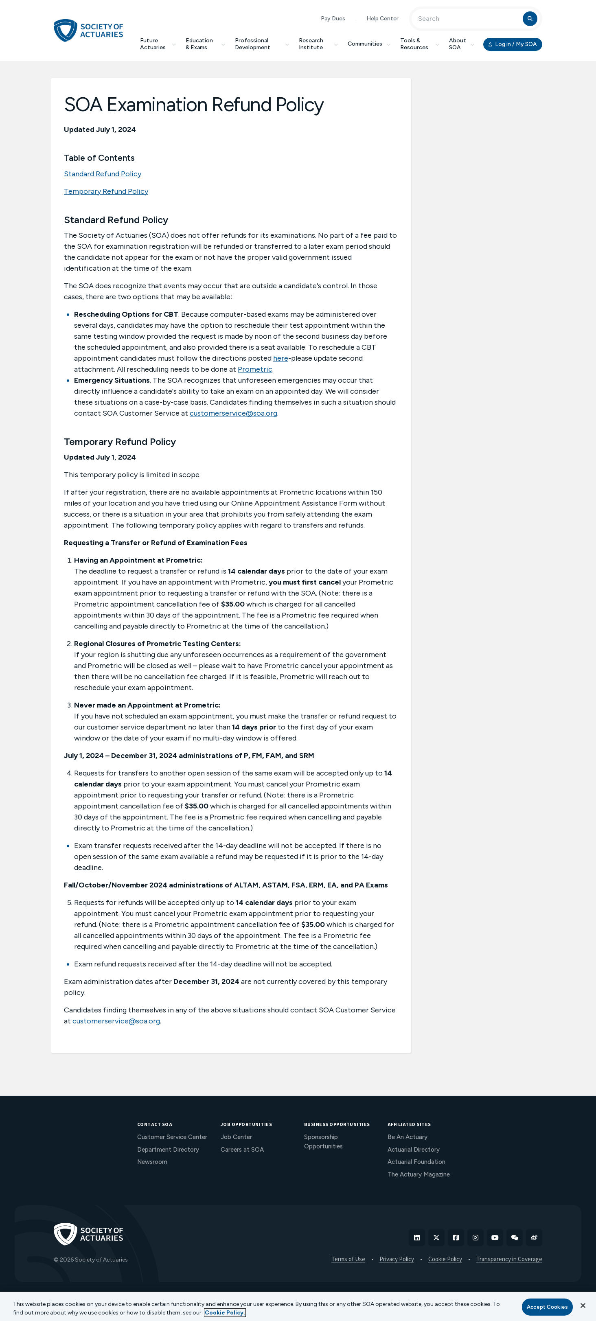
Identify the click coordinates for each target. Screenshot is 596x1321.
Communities (369, 43)
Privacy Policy (396, 1259)
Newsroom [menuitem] (152, 1161)
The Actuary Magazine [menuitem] (419, 1174)
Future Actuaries (158, 44)
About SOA (461, 44)
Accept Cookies (547, 1307)
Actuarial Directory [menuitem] (414, 1149)
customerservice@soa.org (233, 413)
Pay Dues (333, 18)
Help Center (382, 18)
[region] (298, 1306)
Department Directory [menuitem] (168, 1149)
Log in (513, 44)
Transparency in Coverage (509, 1259)
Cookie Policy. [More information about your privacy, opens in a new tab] (225, 1312)
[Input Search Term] (468, 18)
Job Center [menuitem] (236, 1137)
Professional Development (262, 44)
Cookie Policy (445, 1259)
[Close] (583, 1305)
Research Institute (318, 44)
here (280, 358)
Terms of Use (348, 1259)
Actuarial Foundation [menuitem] (416, 1161)
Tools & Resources (419, 44)
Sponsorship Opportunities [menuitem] (323, 1141)
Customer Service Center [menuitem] (172, 1137)
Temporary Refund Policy (106, 191)
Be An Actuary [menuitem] (407, 1137)
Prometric (255, 369)
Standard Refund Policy (102, 173)
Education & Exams (205, 44)
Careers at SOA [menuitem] (242, 1149)
